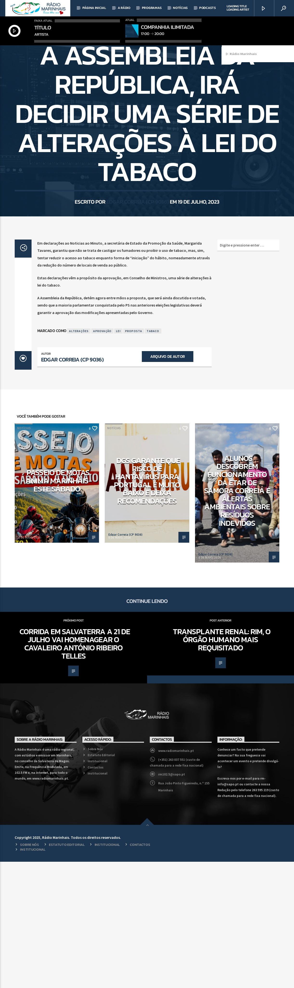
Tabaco (153, 457)
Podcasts (207, 7)
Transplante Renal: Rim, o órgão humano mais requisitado (221, 766)
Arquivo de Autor (167, 483)
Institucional (97, 887)
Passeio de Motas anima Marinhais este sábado (57, 607)
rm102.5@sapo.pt (171, 900)
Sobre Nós (95, 875)
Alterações (79, 457)
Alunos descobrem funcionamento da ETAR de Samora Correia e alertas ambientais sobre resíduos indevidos (237, 617)
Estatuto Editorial (101, 881)
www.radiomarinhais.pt (176, 877)
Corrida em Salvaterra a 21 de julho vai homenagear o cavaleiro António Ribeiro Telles (75, 770)
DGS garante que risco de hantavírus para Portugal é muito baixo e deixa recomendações (147, 607)
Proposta (133, 457)
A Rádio (124, 7)
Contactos (96, 893)
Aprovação (102, 457)
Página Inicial (94, 7)
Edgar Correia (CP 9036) (137, 279)
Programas (151, 7)
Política (160, 110)
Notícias (180, 7)
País (147, 110)
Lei (118, 457)
